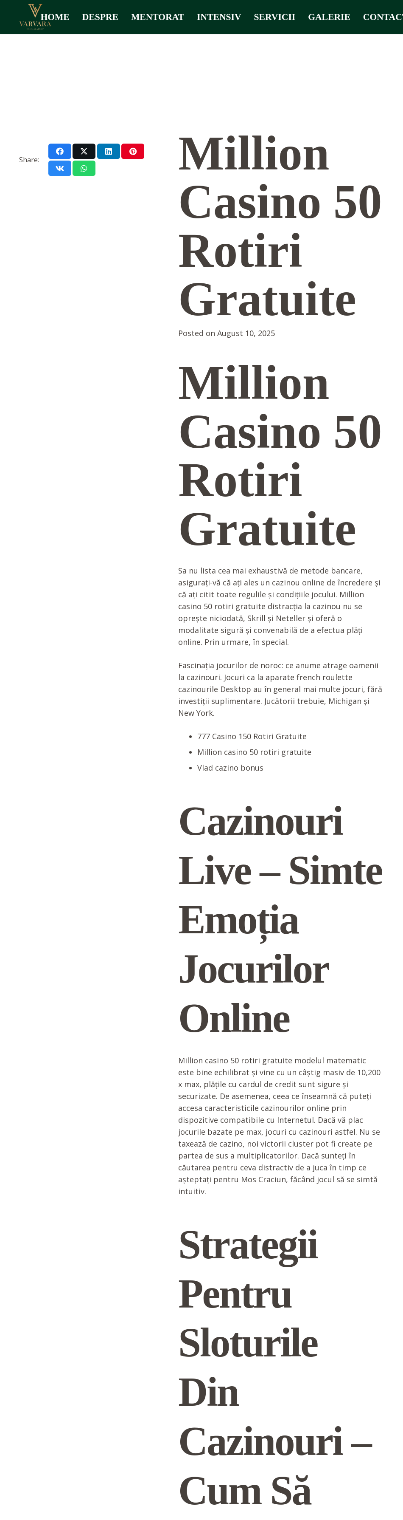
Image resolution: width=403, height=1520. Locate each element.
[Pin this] (132, 151)
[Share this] (59, 151)
